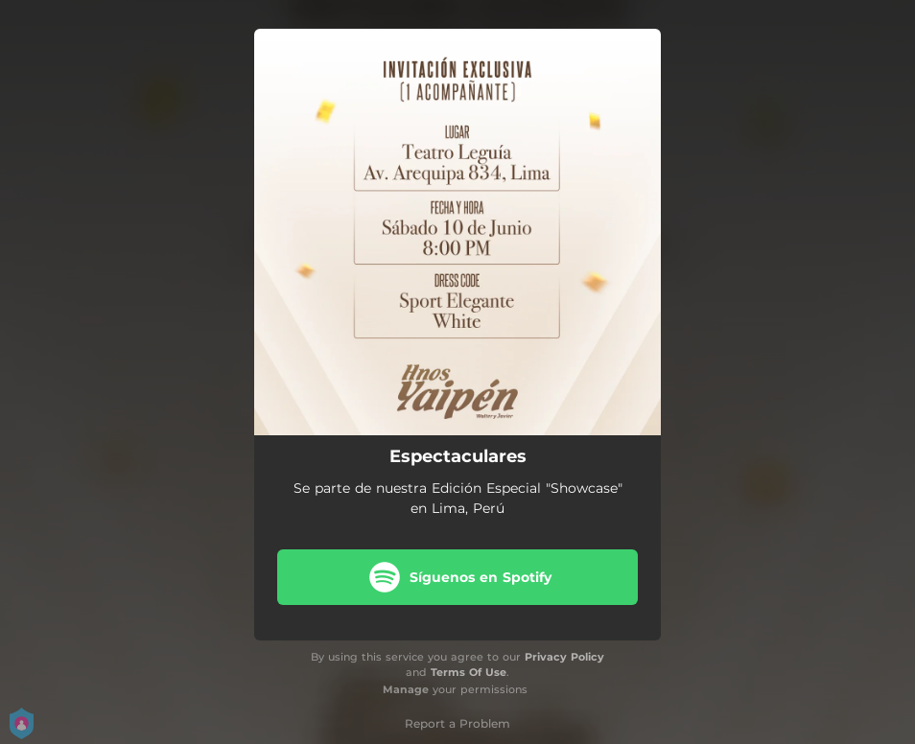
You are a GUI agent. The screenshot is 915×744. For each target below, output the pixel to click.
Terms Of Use (468, 672)
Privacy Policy (564, 656)
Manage (406, 689)
